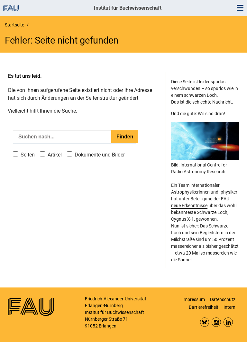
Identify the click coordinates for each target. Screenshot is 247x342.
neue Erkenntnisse (189, 205)
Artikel (55, 155)
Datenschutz (222, 299)
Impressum (193, 299)
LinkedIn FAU (228, 322)
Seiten (28, 155)
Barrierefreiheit (203, 307)
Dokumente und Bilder (100, 155)
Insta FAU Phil (216, 322)
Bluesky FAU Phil (204, 322)
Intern (229, 307)
